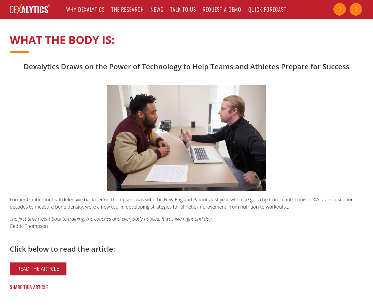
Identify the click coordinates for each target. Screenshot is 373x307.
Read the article (38, 268)
